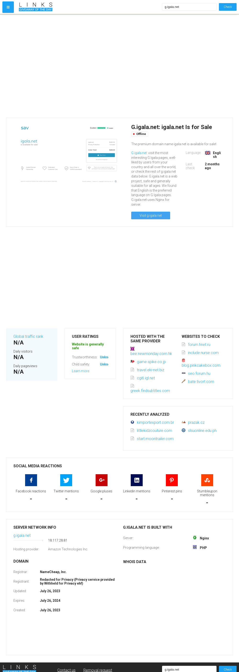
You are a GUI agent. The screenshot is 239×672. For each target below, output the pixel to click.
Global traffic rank (28, 336)
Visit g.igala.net (151, 215)
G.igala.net (139, 153)
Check (228, 7)
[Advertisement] (48, 66)
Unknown (107, 357)
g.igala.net (22, 535)
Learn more (80, 371)
